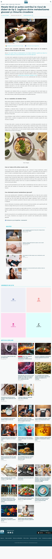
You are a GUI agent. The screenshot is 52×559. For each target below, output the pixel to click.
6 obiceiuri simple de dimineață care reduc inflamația (25, 398)
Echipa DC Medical (5, 15)
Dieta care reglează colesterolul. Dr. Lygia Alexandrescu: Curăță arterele (25, 357)
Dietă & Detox (17, 4)
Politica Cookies (26, 538)
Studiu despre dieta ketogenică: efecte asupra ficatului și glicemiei (26, 519)
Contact (39, 538)
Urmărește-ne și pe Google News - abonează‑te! (16, 220)
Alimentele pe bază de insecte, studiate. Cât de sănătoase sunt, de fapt (8, 398)
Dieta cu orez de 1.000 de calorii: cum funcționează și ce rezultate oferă (8, 458)
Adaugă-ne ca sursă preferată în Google (15, 45)
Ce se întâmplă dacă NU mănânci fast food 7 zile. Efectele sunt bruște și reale (25, 458)
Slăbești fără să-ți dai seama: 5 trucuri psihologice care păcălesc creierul (25, 439)
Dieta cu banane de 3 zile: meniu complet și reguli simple (8, 478)
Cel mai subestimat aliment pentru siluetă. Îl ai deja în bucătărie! (26, 499)
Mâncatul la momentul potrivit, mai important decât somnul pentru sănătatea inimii (42, 499)
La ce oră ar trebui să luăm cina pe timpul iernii (8, 357)
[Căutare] (50, 1)
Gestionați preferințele (33, 538)
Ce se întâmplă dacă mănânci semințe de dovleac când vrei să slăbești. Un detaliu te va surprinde (42, 377)
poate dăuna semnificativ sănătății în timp (27, 75)
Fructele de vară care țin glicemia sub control (25, 478)
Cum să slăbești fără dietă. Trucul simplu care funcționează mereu (42, 419)
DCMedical (3, 4)
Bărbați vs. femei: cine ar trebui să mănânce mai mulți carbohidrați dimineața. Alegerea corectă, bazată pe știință (43, 479)
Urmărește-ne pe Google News (33, 45)
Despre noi (2, 538)
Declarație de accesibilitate (47, 538)
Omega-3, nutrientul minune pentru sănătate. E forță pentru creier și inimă (43, 439)
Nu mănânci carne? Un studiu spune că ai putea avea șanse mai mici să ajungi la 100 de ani (26, 419)
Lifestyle (7, 4)
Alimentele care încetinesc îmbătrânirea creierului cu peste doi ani (8, 519)
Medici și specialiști (8, 538)
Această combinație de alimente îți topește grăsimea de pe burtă (43, 357)
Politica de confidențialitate (17, 538)
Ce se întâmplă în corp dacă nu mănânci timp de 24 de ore (8, 419)
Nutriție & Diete (11, 4)
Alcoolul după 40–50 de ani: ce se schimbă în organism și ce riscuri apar (8, 439)
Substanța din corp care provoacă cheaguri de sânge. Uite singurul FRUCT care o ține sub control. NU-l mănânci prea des (26, 377)
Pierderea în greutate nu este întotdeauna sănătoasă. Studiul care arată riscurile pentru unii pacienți (8, 500)
